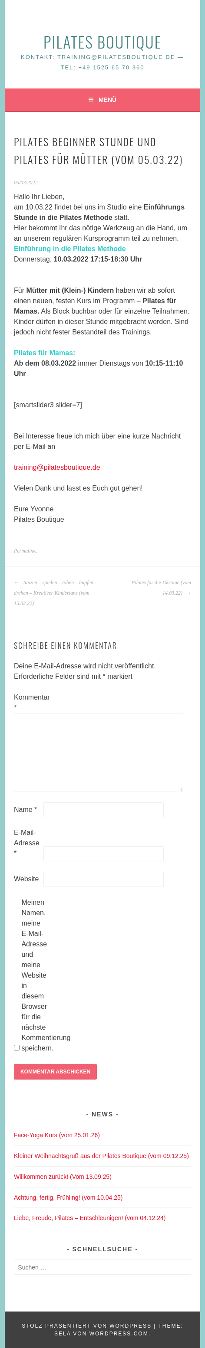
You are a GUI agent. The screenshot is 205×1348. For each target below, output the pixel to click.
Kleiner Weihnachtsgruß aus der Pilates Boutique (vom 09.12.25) (101, 1155)
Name (25, 809)
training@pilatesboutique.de (57, 467)
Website (26, 879)
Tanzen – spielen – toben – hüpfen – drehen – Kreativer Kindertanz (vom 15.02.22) (55, 592)
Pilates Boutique (102, 41)
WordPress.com (119, 1334)
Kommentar (28, 702)
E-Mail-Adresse (27, 843)
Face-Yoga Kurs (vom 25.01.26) (57, 1135)
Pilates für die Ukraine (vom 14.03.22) (161, 587)
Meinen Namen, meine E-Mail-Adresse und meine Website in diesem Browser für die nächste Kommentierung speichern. (35, 975)
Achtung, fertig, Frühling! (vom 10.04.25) (68, 1197)
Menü (107, 99)
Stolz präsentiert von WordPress (87, 1326)
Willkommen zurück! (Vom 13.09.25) (63, 1176)
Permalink (25, 551)
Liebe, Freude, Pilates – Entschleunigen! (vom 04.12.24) (89, 1217)
